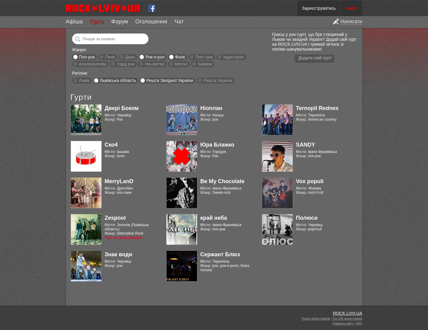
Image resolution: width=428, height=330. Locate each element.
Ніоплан (211, 108)
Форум (119, 22)
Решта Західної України (169, 80)
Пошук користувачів (316, 318)
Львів (84, 80)
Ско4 (111, 145)
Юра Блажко (217, 145)
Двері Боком (122, 108)
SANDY (305, 145)
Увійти (351, 8)
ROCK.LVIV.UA (347, 313)
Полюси (307, 218)
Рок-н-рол (155, 57)
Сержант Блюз (220, 254)
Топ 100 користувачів (347, 318)
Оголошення (151, 22)
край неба (213, 218)
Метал (181, 64)
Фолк (180, 57)
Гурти (97, 22)
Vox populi (310, 181)
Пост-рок (204, 57)
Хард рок (125, 64)
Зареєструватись (318, 8)
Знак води (118, 254)
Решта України (217, 80)
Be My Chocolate (222, 181)
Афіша (74, 22)
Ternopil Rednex (317, 108)
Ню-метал (154, 64)
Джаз (130, 57)
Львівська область (118, 80)
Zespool (115, 218)
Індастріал (233, 57)
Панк (110, 57)
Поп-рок (87, 57)
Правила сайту (342, 323)
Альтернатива (92, 64)
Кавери (205, 64)
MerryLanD (119, 181)
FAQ (359, 323)
